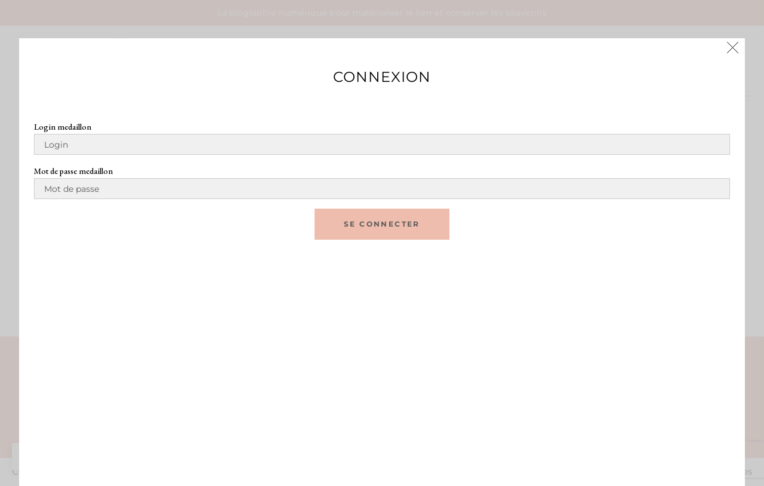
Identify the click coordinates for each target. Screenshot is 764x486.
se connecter (382, 223)
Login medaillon (62, 126)
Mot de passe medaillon (73, 171)
